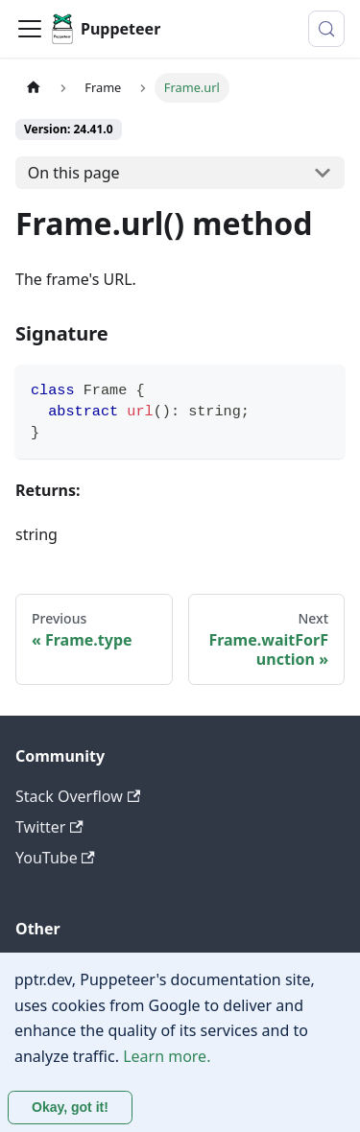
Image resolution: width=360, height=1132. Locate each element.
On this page (74, 172)
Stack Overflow (77, 796)
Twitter (49, 826)
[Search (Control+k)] (326, 29)
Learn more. (166, 1056)
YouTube (55, 857)
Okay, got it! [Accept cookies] (70, 1107)
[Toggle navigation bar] (29, 28)
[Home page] (33, 88)
